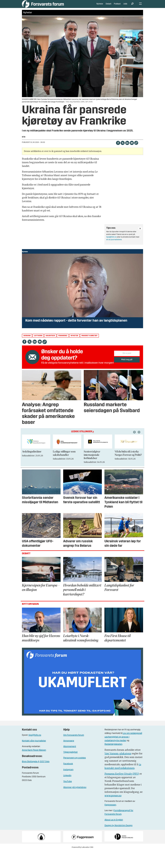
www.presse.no (113, 799)
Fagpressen (110, 808)
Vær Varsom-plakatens (118, 757)
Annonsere (68, 744)
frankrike (62, 339)
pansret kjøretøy (89, 339)
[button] (139, 435)
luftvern (38, 339)
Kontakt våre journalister (34, 744)
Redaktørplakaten (113, 748)
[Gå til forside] (43, 5)
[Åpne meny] (140, 5)
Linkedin (67, 779)
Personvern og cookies (74, 761)
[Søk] (132, 6)
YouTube (67, 785)
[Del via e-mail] (132, 146)
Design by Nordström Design (118, 829)
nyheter (74, 339)
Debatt (108, 6)
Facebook (68, 767)
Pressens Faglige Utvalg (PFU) (122, 777)
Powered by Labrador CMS (82, 851)
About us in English (114, 823)
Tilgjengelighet (70, 755)
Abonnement (69, 750)
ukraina (27, 339)
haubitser (50, 339)
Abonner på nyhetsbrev (74, 791)
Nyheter (99, 6)
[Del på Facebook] (118, 146)
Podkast (117, 6)
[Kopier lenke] (136, 146)
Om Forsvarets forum (73, 738)
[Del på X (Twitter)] (122, 146)
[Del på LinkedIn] (127, 146)
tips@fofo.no (111, 240)
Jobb (125, 6)
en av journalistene (114, 243)
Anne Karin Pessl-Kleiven (34, 753)
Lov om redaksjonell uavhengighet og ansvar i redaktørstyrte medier (123, 740)
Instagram (68, 773)
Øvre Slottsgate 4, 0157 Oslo (35, 765)
